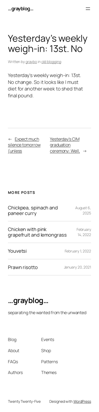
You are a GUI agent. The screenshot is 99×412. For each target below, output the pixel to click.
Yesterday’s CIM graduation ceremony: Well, (65, 145)
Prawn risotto (23, 267)
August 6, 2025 (83, 210)
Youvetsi (17, 250)
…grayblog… (20, 8)
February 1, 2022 (78, 250)
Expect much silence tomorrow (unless (24, 145)
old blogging (51, 61)
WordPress (82, 401)
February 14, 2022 (84, 232)
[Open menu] (88, 9)
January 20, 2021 (77, 267)
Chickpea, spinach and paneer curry (33, 210)
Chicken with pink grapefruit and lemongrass (37, 232)
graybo (31, 61)
